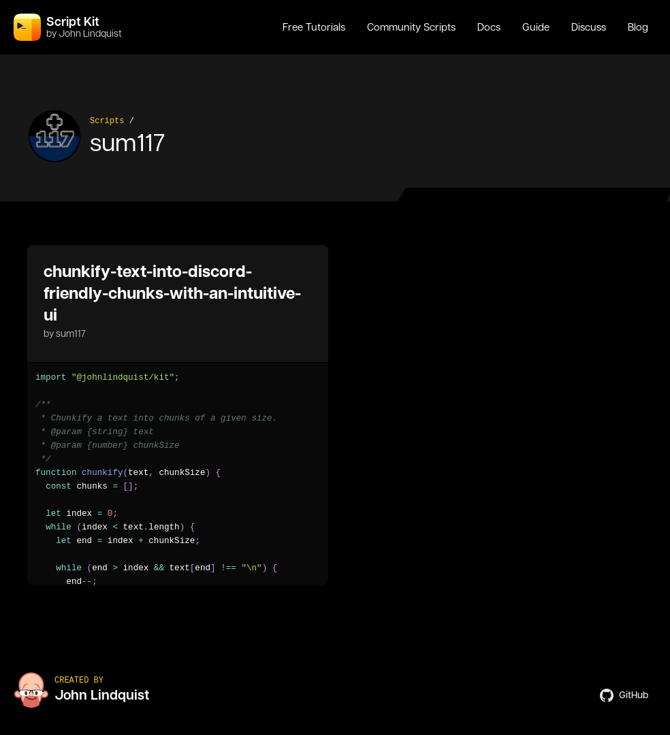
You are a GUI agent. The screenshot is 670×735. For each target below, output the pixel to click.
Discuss (588, 27)
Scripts (107, 121)
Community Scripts (411, 27)
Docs (488, 27)
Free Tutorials (314, 27)
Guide (535, 27)
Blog (638, 27)
